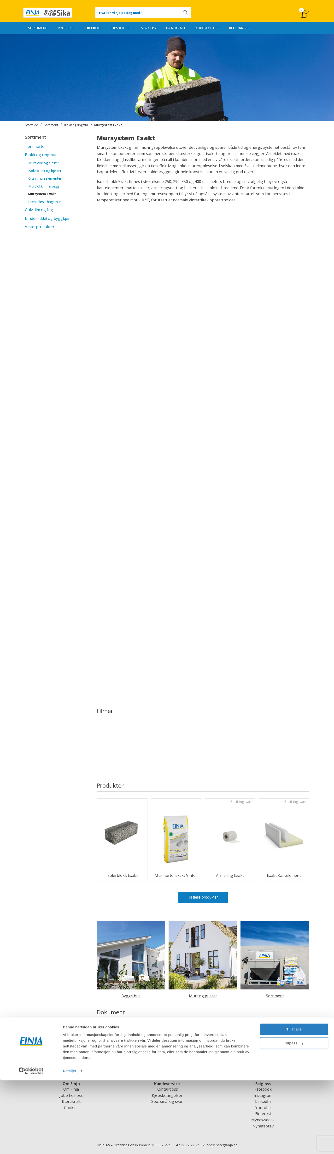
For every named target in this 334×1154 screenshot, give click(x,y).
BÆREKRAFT (176, 28)
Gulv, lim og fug (39, 209)
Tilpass (294, 1117)
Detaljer (69, 1145)
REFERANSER (239, 28)
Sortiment (51, 125)
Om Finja (71, 1089)
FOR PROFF (92, 28)
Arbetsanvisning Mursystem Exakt (133, 1024)
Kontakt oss (167, 1089)
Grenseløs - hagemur (44, 201)
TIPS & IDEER (121, 28)
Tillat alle (294, 1103)
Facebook (263, 1089)
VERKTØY (149, 28)
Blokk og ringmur (76, 125)
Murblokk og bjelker (43, 163)
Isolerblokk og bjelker (44, 170)
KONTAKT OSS (207, 28)
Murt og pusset (203, 996)
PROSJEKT (66, 28)
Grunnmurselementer (44, 178)
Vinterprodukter (39, 226)
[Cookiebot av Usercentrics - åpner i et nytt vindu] (31, 1144)
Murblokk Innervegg (43, 186)
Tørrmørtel (35, 146)
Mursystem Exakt (108, 125)
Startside (31, 125)
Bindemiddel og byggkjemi (48, 218)
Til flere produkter (203, 897)
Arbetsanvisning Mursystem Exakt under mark (144, 1032)
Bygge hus (131, 996)
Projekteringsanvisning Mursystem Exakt (139, 1039)
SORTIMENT (38, 28)
